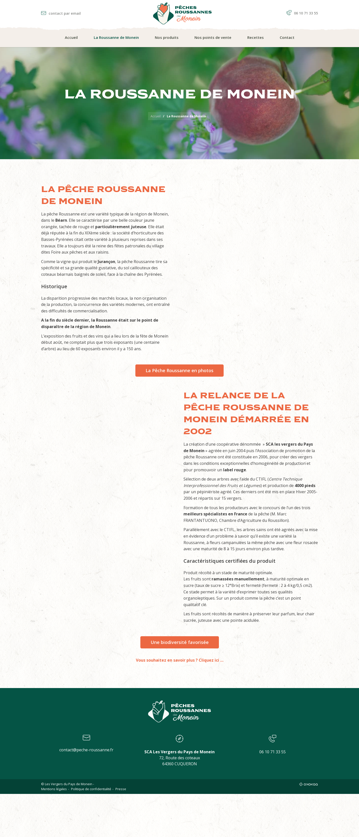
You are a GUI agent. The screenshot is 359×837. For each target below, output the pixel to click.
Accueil (71, 37)
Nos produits (167, 37)
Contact (287, 37)
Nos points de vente (212, 37)
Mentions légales (54, 789)
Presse (120, 789)
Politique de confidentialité (91, 789)
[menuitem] (71, 37)
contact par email (61, 13)
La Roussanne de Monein (116, 37)
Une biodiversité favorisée (180, 642)
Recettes (255, 37)
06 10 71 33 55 (302, 13)
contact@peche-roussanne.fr (86, 750)
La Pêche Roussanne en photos (179, 370)
